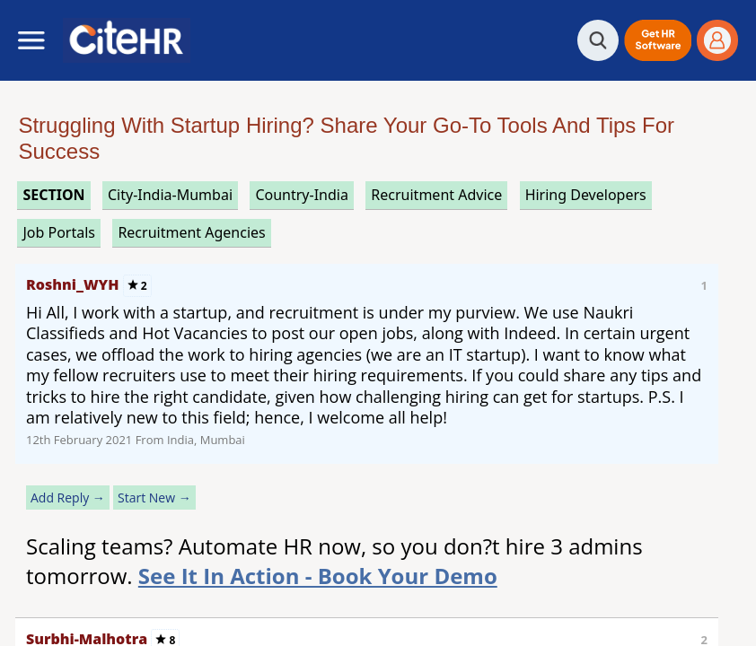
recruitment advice (436, 195)
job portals (58, 232)
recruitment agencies (191, 232)
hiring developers (585, 195)
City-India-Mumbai (170, 195)
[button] (657, 40)
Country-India (301, 195)
